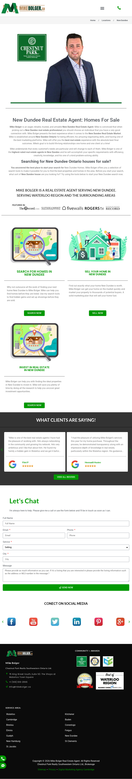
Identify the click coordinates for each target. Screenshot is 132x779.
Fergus (68, 730)
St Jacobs (11, 746)
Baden (68, 719)
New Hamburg (13, 741)
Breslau (10, 725)
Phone (70, 530)
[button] (102, 8)
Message (7, 566)
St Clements (71, 741)
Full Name (8, 518)
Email (6, 530)
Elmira (9, 730)
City (5, 554)
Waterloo (10, 714)
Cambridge (11, 719)
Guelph (9, 736)
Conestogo (70, 725)
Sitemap (42, 769)
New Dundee (71, 736)
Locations (106, 20)
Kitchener (69, 714)
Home (92, 20)
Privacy (52, 769)
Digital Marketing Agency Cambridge (76, 769)
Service (6, 542)
